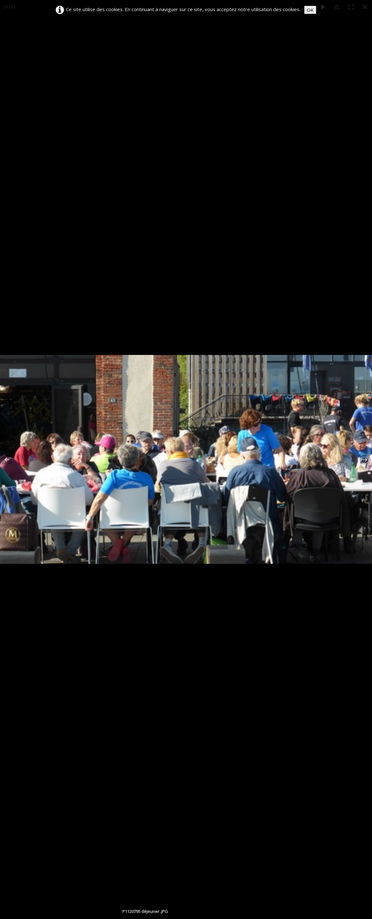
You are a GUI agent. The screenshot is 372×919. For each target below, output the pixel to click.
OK (310, 10)
